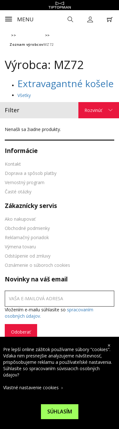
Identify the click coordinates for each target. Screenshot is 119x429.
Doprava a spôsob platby (30, 173)
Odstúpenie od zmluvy (27, 256)
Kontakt (13, 164)
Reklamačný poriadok (27, 237)
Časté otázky (18, 192)
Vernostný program (24, 182)
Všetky (24, 95)
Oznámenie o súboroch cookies (37, 265)
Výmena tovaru (20, 247)
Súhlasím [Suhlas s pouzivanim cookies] (59, 411)
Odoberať (21, 332)
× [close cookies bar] (109, 345)
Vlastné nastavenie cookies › (33, 387)
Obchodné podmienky (27, 228)
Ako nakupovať (20, 219)
